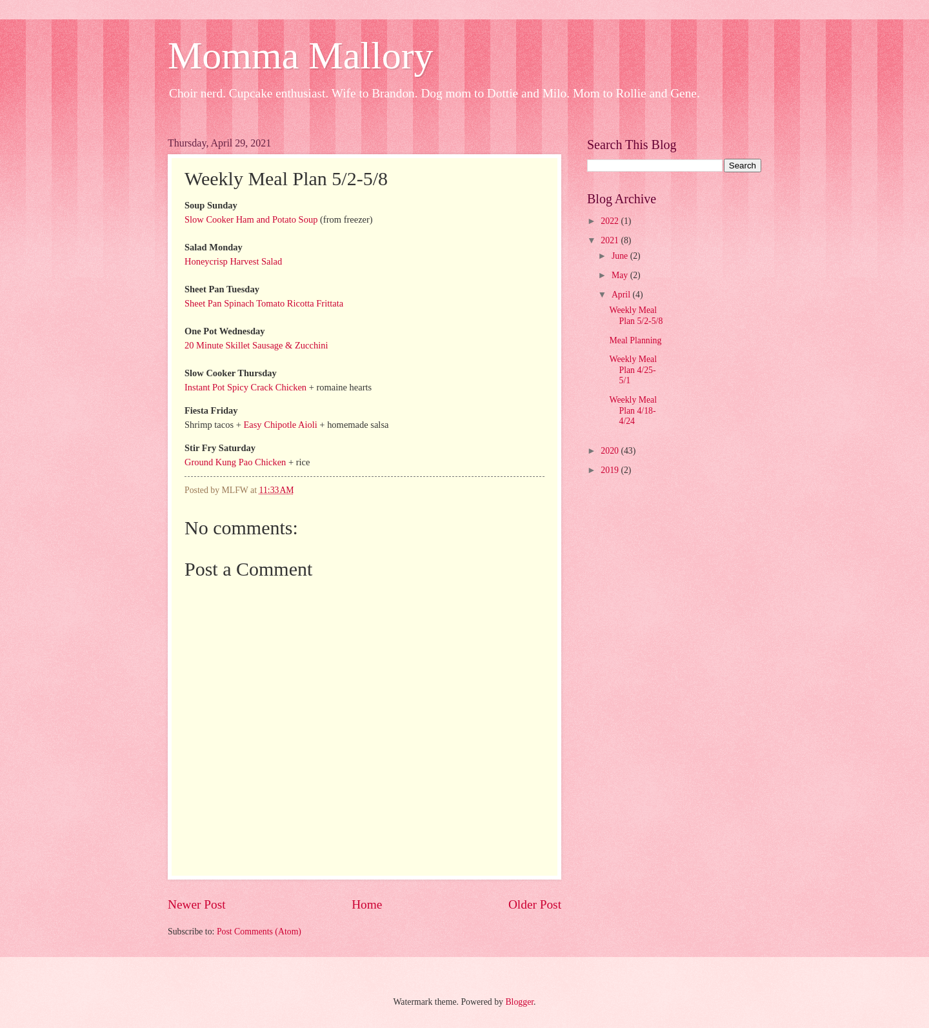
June (621, 256)
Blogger (519, 1002)
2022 (611, 221)
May (621, 275)
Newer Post (197, 904)
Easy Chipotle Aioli (280, 424)
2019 (611, 470)
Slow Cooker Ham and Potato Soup (251, 219)
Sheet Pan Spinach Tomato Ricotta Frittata (264, 303)
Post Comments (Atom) (259, 931)
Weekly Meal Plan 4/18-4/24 (633, 410)
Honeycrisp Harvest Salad (233, 261)
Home (367, 904)
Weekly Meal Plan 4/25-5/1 (633, 369)
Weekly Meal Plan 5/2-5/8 (636, 315)
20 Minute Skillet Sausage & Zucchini (256, 345)
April (622, 294)
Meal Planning (635, 340)
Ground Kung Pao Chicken (235, 462)
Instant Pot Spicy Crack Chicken (245, 387)
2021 (611, 240)
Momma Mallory (301, 55)
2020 (611, 451)
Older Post (534, 904)
